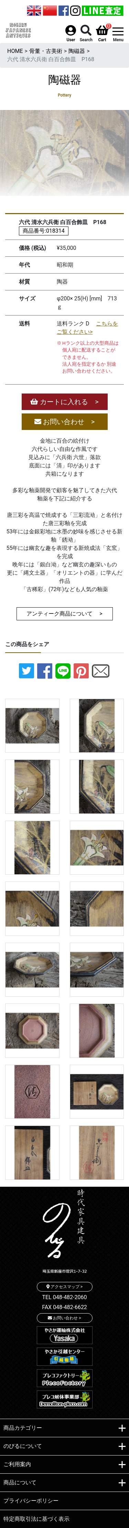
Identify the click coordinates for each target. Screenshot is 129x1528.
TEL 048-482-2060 (64, 1297)
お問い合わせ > (64, 422)
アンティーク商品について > (64, 613)
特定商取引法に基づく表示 (36, 1519)
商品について (64, 1483)
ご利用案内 (64, 1465)
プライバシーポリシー (30, 1500)
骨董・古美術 (45, 51)
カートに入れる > (64, 402)
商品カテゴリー (64, 1428)
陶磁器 (76, 51)
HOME (15, 51)
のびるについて (64, 1446)
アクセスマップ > (64, 1286)
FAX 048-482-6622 (64, 1307)
